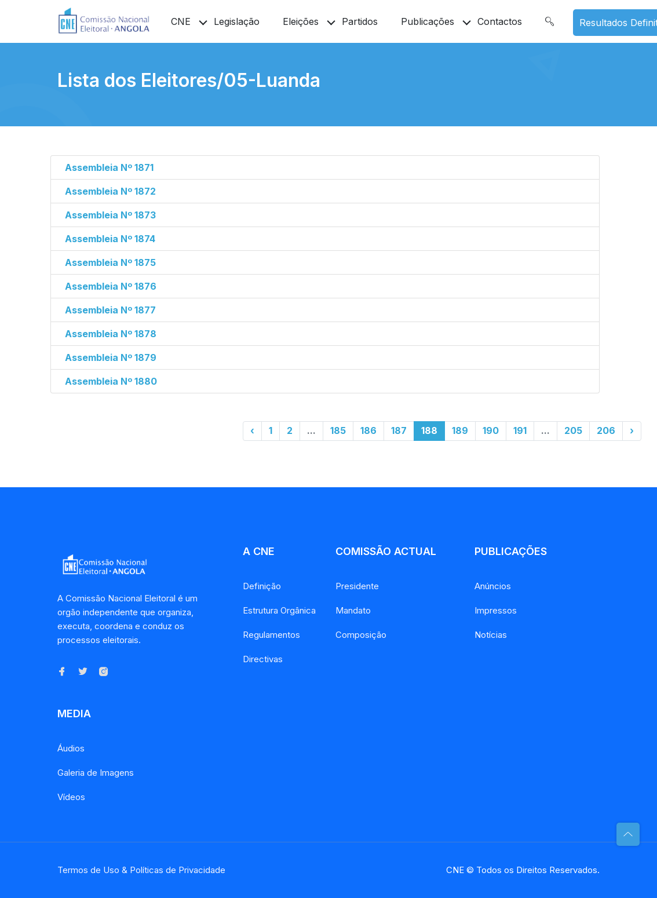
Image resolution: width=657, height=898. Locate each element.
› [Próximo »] (632, 430)
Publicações (427, 21)
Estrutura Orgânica (279, 610)
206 (606, 430)
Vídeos (71, 796)
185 (338, 430)
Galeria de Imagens (95, 772)
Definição (262, 586)
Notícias (491, 634)
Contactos (499, 21)
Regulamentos (271, 634)
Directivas (263, 659)
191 (520, 430)
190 (491, 430)
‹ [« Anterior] (252, 430)
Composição (360, 634)
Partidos (360, 21)
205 (573, 430)
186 (368, 430)
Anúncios (493, 586)
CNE (181, 21)
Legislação (237, 21)
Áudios (71, 748)
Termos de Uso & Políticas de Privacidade (141, 869)
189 (460, 430)
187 (399, 430)
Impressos (496, 610)
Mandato (353, 610)
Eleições (301, 21)
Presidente (357, 586)
